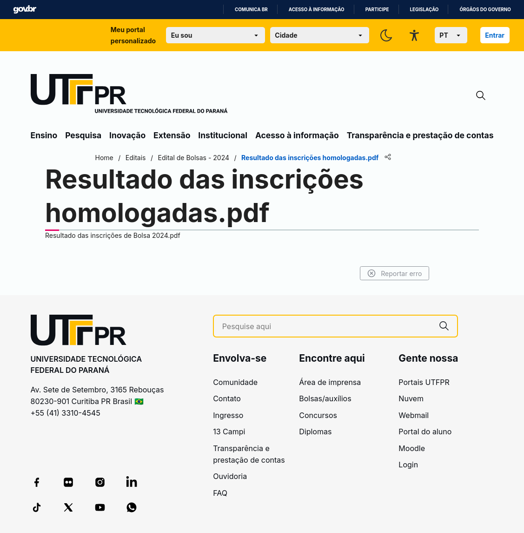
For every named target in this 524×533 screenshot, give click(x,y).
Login (408, 464)
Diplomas (315, 431)
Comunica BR (251, 9)
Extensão (171, 135)
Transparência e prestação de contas (420, 135)
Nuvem (411, 398)
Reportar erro (394, 273)
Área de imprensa (330, 382)
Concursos (318, 415)
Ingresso (228, 415)
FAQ (220, 493)
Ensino (44, 135)
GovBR (24, 9)
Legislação (424, 9)
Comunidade (235, 382)
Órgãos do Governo (485, 9)
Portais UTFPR (423, 382)
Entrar (494, 35)
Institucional (222, 135)
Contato (227, 398)
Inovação (127, 135)
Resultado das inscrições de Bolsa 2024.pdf (112, 235)
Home (104, 158)
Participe (377, 9)
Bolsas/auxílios (325, 398)
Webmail (413, 415)
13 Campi (229, 431)
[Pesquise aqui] (326, 326)
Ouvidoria (230, 476)
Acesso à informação (317, 9)
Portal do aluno (424, 431)
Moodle (411, 448)
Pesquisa (83, 135)
